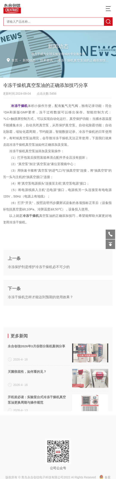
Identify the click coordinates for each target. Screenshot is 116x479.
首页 (15, 60)
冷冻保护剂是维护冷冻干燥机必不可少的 (39, 280)
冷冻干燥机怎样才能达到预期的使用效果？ (40, 311)
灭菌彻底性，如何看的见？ (27, 398)
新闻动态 (29, 60)
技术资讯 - (77, 60)
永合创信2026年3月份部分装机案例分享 (36, 373)
